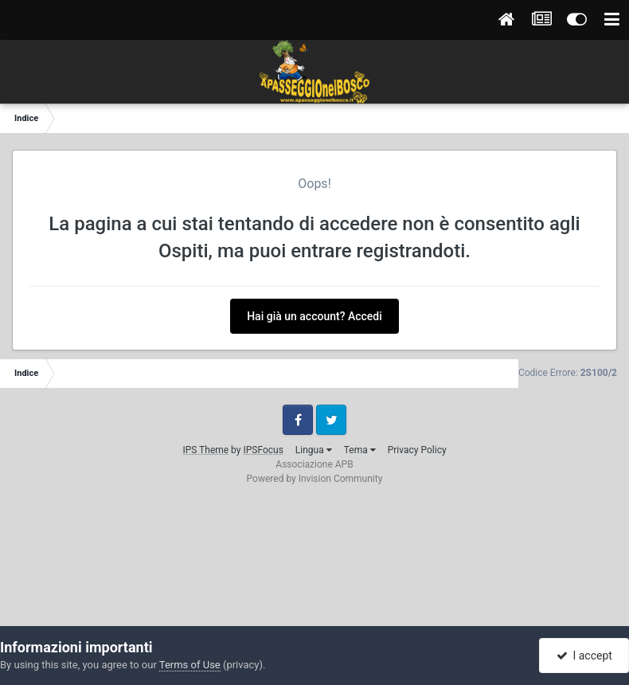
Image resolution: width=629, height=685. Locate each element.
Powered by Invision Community (315, 478)
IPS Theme (205, 450)
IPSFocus (263, 450)
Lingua (313, 450)
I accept (584, 655)
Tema (360, 450)
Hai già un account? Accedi (314, 316)
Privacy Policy (417, 450)
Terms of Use (190, 665)
